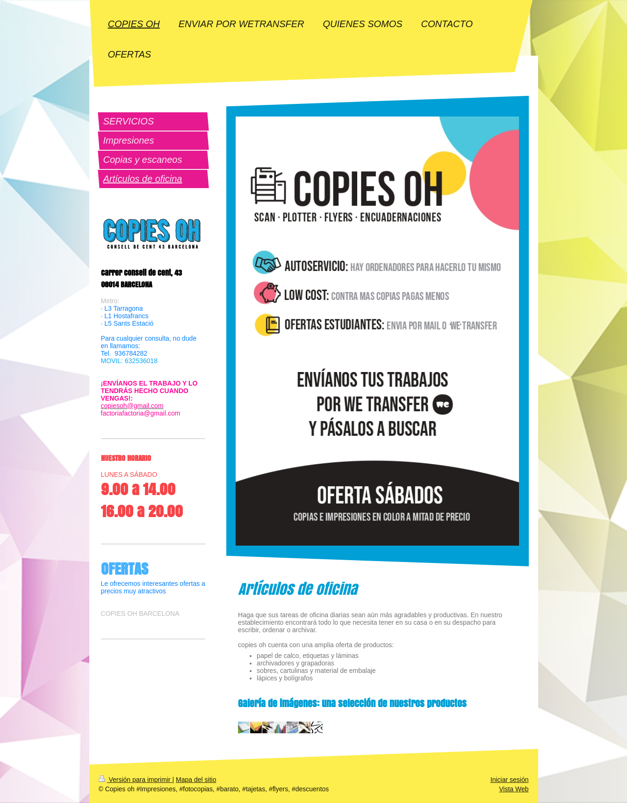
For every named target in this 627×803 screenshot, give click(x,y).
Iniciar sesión (509, 779)
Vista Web (513, 789)
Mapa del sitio (196, 779)
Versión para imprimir (136, 779)
